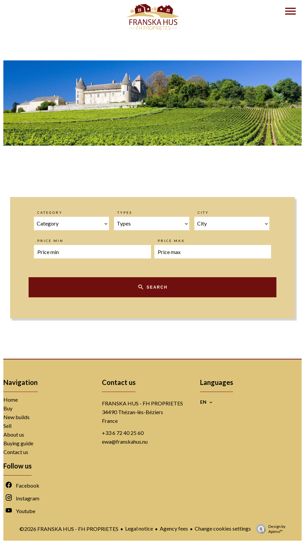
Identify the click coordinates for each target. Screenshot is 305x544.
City (203, 212)
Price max (171, 241)
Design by (269, 529)
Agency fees (174, 528)
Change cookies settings (223, 528)
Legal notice (139, 528)
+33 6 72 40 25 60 (123, 433)
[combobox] (71, 223)
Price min (50, 241)
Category (50, 212)
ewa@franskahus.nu (125, 441)
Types (124, 212)
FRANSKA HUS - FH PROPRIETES (142, 403)
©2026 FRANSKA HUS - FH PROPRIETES (69, 529)
